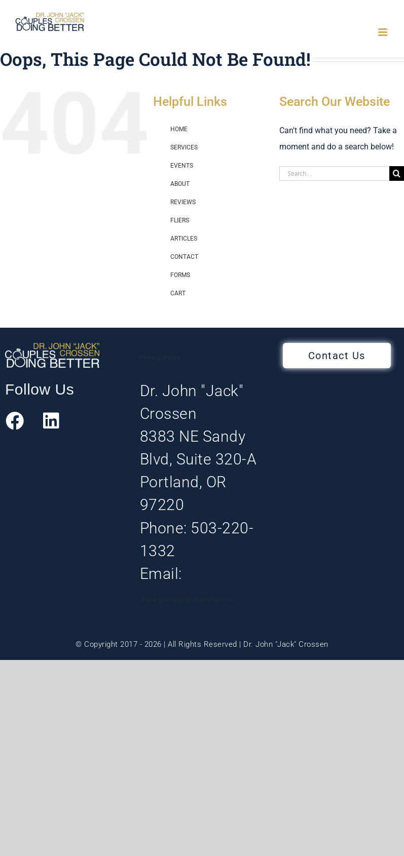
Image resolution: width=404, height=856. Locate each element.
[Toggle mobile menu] (383, 32)
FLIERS (179, 220)
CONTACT (184, 256)
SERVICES (184, 147)
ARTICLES (183, 238)
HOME (179, 129)
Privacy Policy (160, 357)
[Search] (396, 173)
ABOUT (180, 183)
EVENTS (181, 165)
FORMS (180, 275)
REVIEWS (183, 202)
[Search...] (334, 173)
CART (178, 293)
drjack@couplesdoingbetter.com (187, 599)
